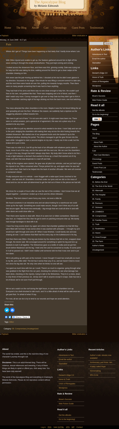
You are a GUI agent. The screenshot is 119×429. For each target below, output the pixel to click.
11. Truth (95, 224)
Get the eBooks (98, 110)
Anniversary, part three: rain (101, 362)
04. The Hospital (98, 195)
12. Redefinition (98, 229)
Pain (8, 44)
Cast (46, 27)
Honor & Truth (98, 77)
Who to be (94, 375)
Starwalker (96, 63)
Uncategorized (32, 329)
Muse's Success (98, 96)
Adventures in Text (99, 54)
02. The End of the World (102, 186)
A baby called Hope (98, 367)
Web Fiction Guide (99, 100)
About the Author (100, 146)
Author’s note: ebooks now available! (100, 356)
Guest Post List (100, 168)
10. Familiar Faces (99, 220)
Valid (58, 427)
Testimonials (97, 27)
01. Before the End (99, 182)
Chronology (60, 27)
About (35, 27)
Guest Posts (78, 27)
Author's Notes (98, 246)
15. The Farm (97, 241)
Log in (43, 427)
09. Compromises (19, 329)
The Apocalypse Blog (50, 2)
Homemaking (95, 371)
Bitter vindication (79, 36)
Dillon (11, 322)
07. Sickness (97, 207)
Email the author (98, 59)
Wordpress (96, 86)
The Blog (21, 27)
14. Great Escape (99, 237)
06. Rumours (97, 203)
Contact (79, 427)
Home (7, 27)
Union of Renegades (100, 81)
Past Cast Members (102, 155)
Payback (4, 36)
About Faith (98, 142)
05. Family (96, 199)
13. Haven (96, 233)
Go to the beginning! (100, 114)
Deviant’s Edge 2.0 (99, 73)
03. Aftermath (97, 191)
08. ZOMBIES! (98, 212)
